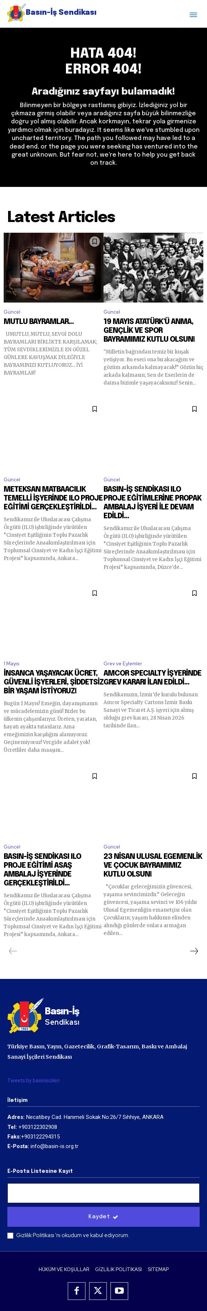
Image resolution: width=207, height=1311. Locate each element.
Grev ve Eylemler (123, 663)
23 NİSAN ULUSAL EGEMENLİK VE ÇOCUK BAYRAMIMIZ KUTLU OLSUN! (153, 865)
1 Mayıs (11, 663)
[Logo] (52, 13)
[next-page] (194, 951)
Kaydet (103, 1217)
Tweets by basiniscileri (33, 1080)
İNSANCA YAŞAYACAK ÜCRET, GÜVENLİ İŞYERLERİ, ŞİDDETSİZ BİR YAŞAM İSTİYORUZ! (54, 682)
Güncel (12, 312)
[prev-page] (13, 951)
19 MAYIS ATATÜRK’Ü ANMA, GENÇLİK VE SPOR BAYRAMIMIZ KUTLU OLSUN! (149, 331)
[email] (103, 1193)
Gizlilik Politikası (35, 1235)
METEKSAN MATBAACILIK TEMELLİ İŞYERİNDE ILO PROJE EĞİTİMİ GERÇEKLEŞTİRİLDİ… (53, 498)
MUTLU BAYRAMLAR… (39, 322)
